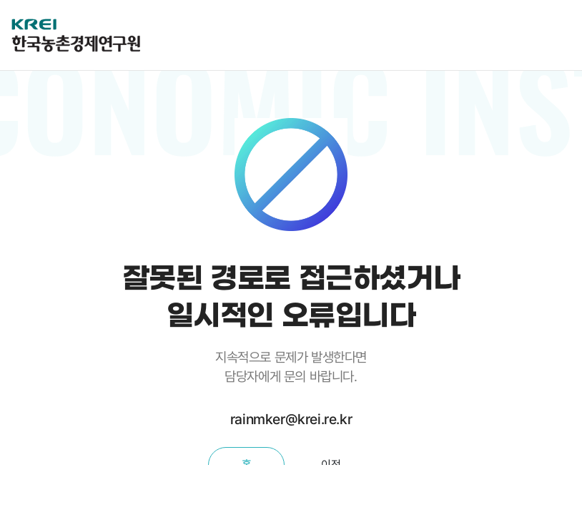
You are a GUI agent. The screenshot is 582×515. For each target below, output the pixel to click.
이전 (330, 464)
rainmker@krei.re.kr (291, 419)
